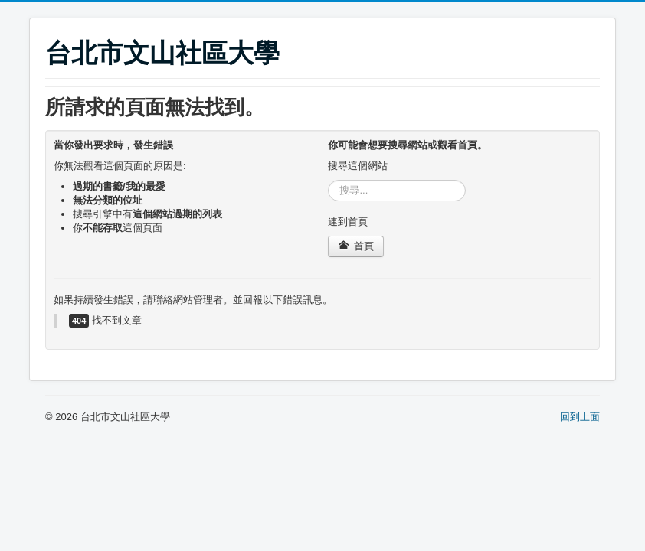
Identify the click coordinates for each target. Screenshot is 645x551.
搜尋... (328, 180)
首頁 (356, 246)
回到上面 (580, 416)
